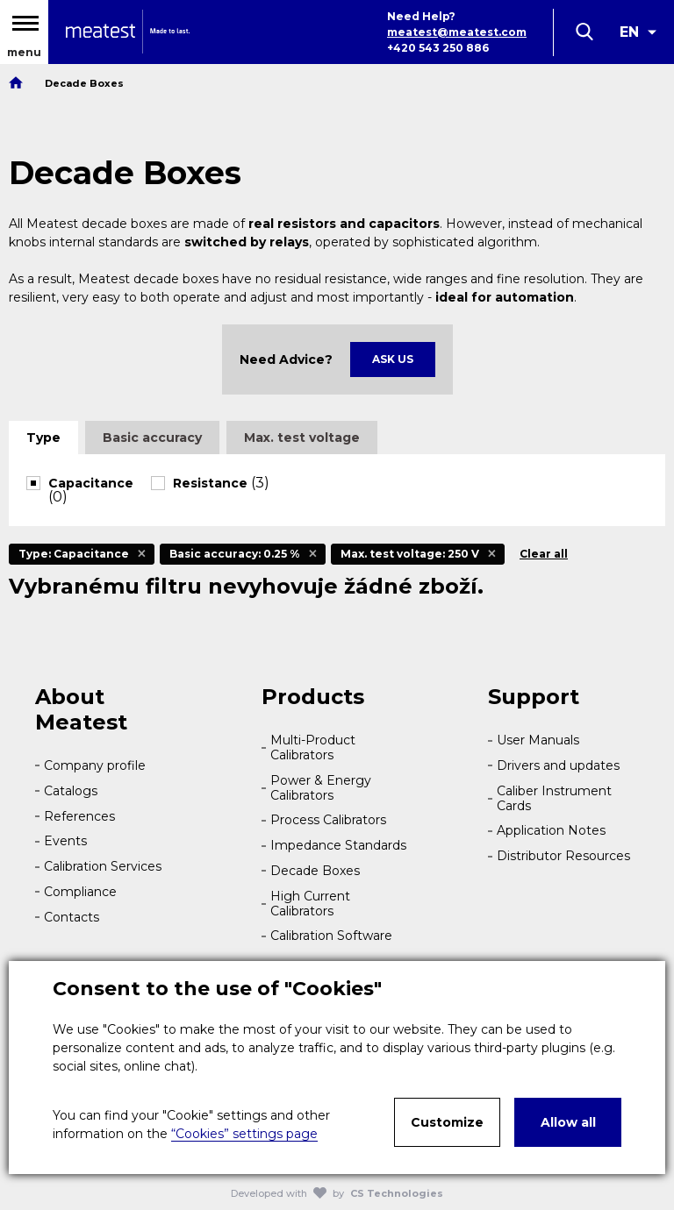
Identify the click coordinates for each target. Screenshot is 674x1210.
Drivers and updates (558, 765)
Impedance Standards (338, 845)
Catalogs (70, 791)
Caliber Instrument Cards (554, 798)
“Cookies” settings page (244, 1134)
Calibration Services (102, 866)
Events (65, 841)
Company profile (95, 765)
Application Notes (551, 830)
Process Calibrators (328, 820)
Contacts (71, 917)
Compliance (80, 892)
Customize (447, 1122)
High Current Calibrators (310, 903)
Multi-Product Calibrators (312, 747)
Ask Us (392, 359)
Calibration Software (331, 935)
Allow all (568, 1122)
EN (629, 32)
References (79, 816)
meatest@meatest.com (457, 32)
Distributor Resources (563, 856)
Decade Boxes (315, 871)
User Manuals (538, 740)
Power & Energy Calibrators (320, 787)
